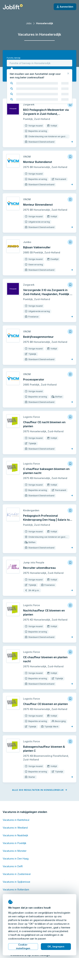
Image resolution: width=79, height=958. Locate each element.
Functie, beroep (13, 58)
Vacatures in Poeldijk (15, 843)
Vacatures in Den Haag (16, 858)
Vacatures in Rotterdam (16, 889)
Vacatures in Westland (15, 827)
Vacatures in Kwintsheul (16, 819)
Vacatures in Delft (13, 866)
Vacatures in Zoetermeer (17, 874)
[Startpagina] (13, 6)
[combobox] (39, 63)
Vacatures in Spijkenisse (16, 881)
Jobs (29, 23)
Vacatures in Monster (15, 850)
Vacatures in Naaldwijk (15, 835)
